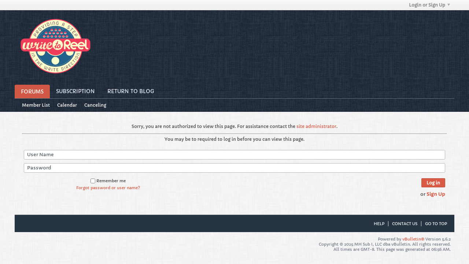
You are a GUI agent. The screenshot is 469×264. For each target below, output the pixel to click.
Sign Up (435, 194)
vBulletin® (413, 239)
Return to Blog (130, 91)
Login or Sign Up (429, 5)
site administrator (316, 126)
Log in (433, 183)
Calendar (67, 105)
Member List (36, 105)
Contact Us (404, 223)
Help (379, 223)
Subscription (75, 91)
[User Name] (234, 155)
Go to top (436, 223)
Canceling (95, 105)
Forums (32, 91)
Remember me (108, 180)
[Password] (234, 168)
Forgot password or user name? (108, 187)
